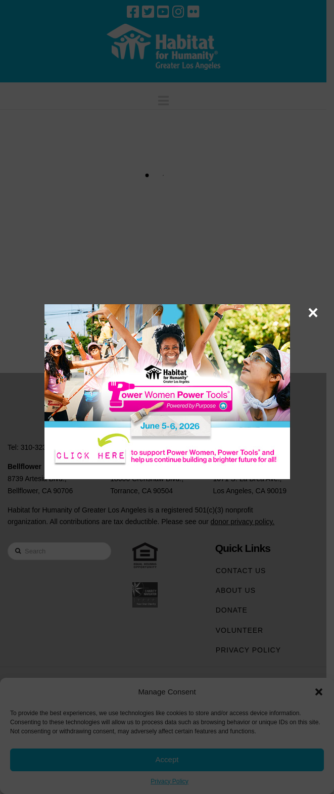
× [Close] (313, 312)
